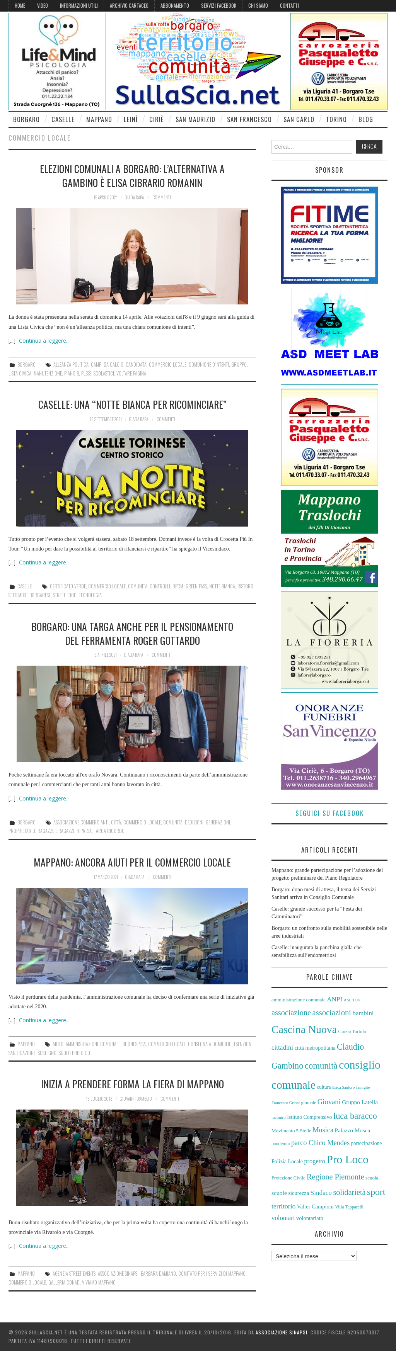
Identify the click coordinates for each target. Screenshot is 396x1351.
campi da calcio (107, 364)
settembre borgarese (30, 595)
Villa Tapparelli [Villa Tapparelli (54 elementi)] (349, 1207)
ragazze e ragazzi (56, 830)
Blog (365, 119)
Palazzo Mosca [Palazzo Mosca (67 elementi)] (352, 1130)
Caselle (63, 119)
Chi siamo (258, 5)
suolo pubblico (74, 1053)
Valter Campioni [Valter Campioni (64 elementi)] (315, 1206)
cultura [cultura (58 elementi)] (324, 1087)
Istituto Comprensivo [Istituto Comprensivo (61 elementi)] (309, 1117)
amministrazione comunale (93, 1044)
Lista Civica (20, 373)
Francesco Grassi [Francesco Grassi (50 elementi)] (285, 1103)
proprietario (22, 830)
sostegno (47, 1053)
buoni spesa (134, 1044)
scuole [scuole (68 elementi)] (279, 1193)
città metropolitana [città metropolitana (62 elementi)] (315, 1048)
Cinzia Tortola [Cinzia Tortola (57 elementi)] (352, 1031)
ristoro (245, 586)
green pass (196, 586)
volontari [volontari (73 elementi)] (283, 1218)
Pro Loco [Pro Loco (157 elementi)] (348, 1159)
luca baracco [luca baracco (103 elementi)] (355, 1116)
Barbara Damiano (158, 1273)
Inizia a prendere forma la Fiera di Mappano (132, 1083)
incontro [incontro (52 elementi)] (278, 1117)
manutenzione (48, 373)
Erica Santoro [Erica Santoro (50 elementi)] (343, 1087)
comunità (137, 586)
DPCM (177, 586)
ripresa (84, 830)
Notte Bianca (222, 586)
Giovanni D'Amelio (135, 1099)
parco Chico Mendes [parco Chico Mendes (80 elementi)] (320, 1143)
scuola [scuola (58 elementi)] (371, 1178)
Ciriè (156, 119)
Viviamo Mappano (99, 1282)
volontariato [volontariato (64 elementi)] (309, 1218)
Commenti (161, 197)
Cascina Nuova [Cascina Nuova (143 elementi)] (304, 1029)
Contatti (289, 5)
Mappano (99, 119)
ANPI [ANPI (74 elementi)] (334, 999)
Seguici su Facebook (329, 813)
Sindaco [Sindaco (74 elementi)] (321, 1192)
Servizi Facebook (218, 5)
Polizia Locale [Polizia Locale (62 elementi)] (287, 1161)
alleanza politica (71, 364)
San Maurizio (195, 119)
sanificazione (22, 1053)
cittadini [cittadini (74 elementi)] (282, 1047)
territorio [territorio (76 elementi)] (283, 1206)
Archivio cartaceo (129, 5)
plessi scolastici (97, 373)
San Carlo (298, 119)
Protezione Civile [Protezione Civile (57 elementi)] (288, 1178)
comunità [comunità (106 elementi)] (321, 1066)
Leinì (131, 119)
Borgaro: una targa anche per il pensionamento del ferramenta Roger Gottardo (132, 633)
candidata (136, 364)
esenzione (243, 1044)
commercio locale (167, 364)
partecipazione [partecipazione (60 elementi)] (366, 1143)
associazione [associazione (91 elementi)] (291, 1012)
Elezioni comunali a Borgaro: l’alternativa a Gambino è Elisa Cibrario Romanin (132, 175)
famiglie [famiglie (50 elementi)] (363, 1087)
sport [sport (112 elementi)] (376, 1192)
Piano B (71, 373)
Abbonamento (174, 5)
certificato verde (68, 586)
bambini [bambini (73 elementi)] (363, 1013)
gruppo (239, 364)
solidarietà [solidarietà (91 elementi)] (349, 1192)
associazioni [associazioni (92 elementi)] (332, 1012)
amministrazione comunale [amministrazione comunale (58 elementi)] (298, 1000)
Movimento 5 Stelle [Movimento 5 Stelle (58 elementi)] (291, 1130)
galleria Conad (64, 1282)
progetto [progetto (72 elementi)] (314, 1161)
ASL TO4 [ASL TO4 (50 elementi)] (352, 1000)
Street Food (65, 595)
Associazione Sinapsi (118, 1273)
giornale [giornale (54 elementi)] (308, 1102)
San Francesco (249, 119)
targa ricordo (109, 830)
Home (20, 5)
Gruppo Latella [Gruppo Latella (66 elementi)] (360, 1102)
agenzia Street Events (74, 1273)
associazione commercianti (81, 822)
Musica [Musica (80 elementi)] (322, 1130)
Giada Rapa (134, 197)
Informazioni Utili (79, 5)
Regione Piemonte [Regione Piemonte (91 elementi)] (335, 1177)
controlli (160, 586)
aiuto (58, 1044)
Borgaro (26, 119)
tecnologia (90, 595)
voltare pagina (131, 373)
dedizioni (194, 822)
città (116, 822)
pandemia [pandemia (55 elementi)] (280, 1143)
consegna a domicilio (210, 1044)
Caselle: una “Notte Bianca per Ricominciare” (132, 404)
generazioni (218, 822)
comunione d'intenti (209, 364)
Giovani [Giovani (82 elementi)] (329, 1102)
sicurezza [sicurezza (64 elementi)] (298, 1193)
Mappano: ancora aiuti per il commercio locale (132, 862)
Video (42, 5)
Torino (336, 119)
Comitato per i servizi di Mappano (212, 1273)
